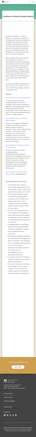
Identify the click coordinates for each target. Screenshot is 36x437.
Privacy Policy (8, 393)
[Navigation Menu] (33, 2)
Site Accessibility (9, 401)
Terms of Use (8, 397)
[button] (18, 367)
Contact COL (8, 407)
